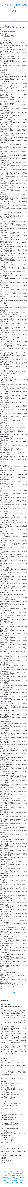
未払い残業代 (13, 1179)
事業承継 (20, 1179)
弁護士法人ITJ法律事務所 (14, 6)
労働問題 (6, 1179)
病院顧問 (8, 1182)
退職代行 (21, 1175)
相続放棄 (4, 1177)
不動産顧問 (15, 1175)
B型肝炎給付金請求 (19, 1180)
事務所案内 (19, 1182)
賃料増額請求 (19, 1173)
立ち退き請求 (7, 1175)
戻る (14, 20)
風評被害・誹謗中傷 (8, 1180)
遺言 (8, 1177)
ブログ (13, 1182)
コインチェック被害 (9, 1173)
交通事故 (13, 1177)
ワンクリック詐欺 (21, 1177)
